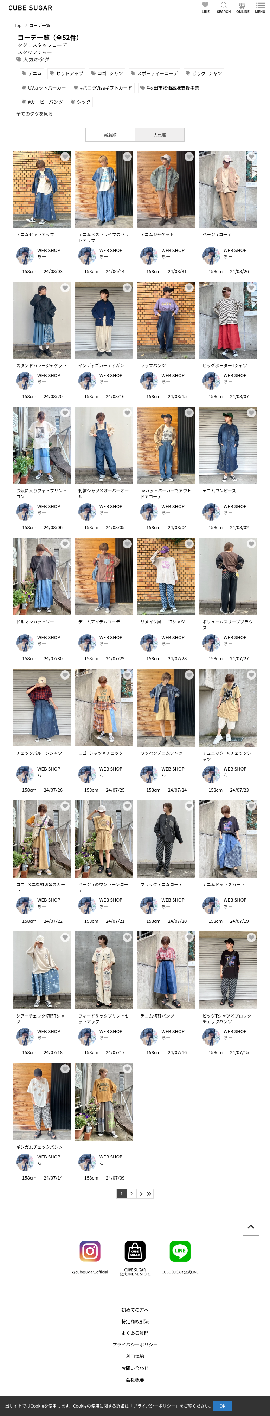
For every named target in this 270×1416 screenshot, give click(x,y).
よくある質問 (135, 1333)
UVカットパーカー (47, 87)
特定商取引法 (135, 1321)
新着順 (110, 135)
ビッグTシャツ (207, 73)
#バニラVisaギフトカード (106, 87)
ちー (41, 256)
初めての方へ (135, 1309)
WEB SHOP (48, 250)
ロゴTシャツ (110, 73)
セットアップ (69, 73)
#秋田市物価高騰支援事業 (173, 87)
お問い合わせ (135, 1368)
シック (84, 101)
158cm (29, 271)
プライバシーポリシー (135, 1344)
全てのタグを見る (34, 113)
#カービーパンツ (45, 101)
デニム (35, 73)
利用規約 (135, 1356)
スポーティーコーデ (157, 73)
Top (17, 25)
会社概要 (135, 1379)
